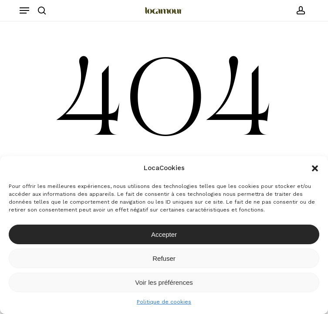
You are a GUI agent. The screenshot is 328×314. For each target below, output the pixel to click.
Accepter (164, 234)
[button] (315, 168)
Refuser (164, 258)
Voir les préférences (164, 282)
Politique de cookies (164, 302)
